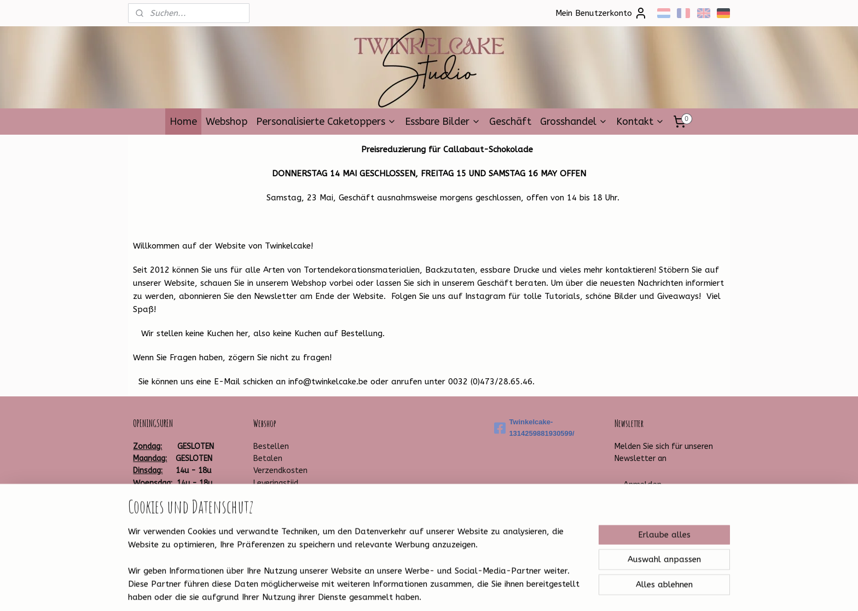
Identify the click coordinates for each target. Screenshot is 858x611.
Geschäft (510, 122)
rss (411, 591)
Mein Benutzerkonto (601, 13)
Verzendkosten (280, 470)
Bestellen (271, 446)
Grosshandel (573, 122)
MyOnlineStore (545, 591)
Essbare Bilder (442, 122)
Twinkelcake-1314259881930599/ (534, 427)
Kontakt (640, 122)
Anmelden (642, 484)
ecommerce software (452, 591)
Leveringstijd (275, 483)
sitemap (390, 591)
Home (183, 122)
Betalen (267, 458)
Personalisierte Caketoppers (326, 122)
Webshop (226, 122)
